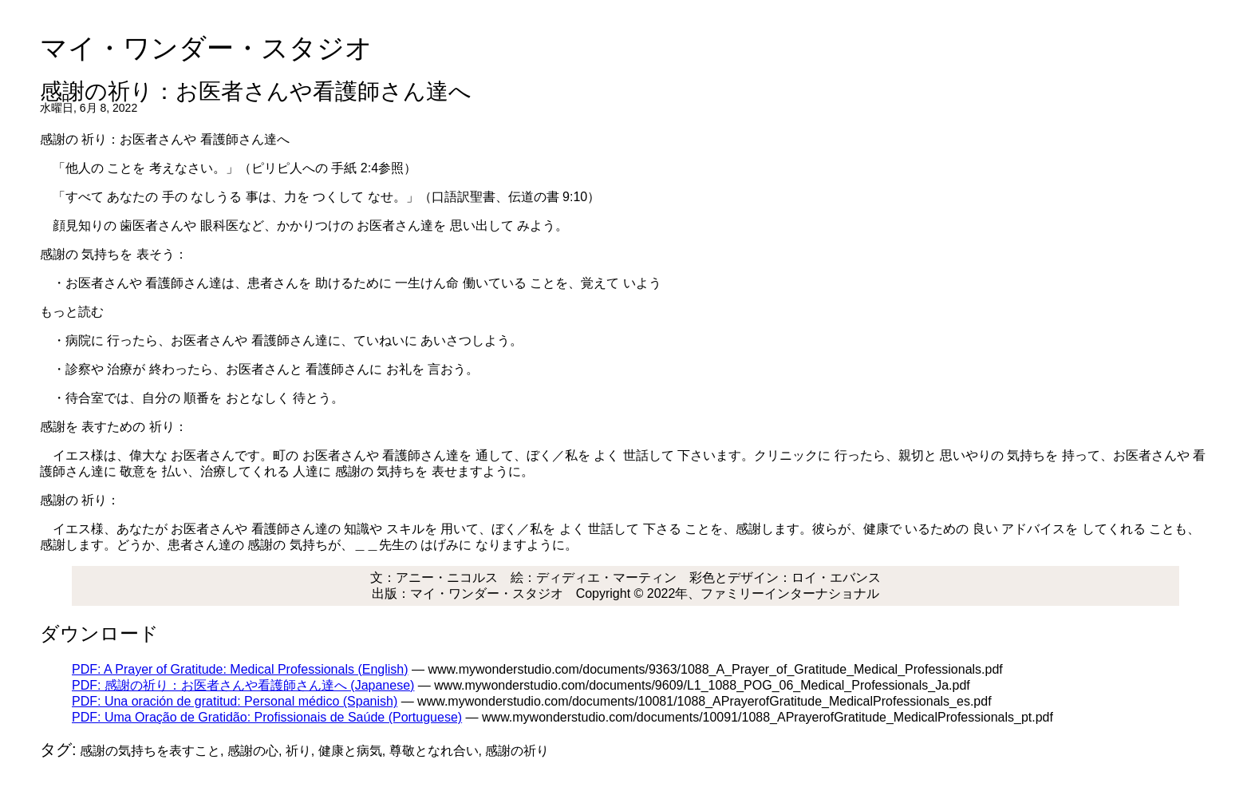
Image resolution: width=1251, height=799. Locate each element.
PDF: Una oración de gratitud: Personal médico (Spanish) (234, 701)
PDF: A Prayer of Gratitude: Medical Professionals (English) (240, 669)
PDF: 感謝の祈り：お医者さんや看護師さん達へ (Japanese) (243, 685)
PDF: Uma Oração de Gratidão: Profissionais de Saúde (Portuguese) (267, 717)
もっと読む (72, 311)
